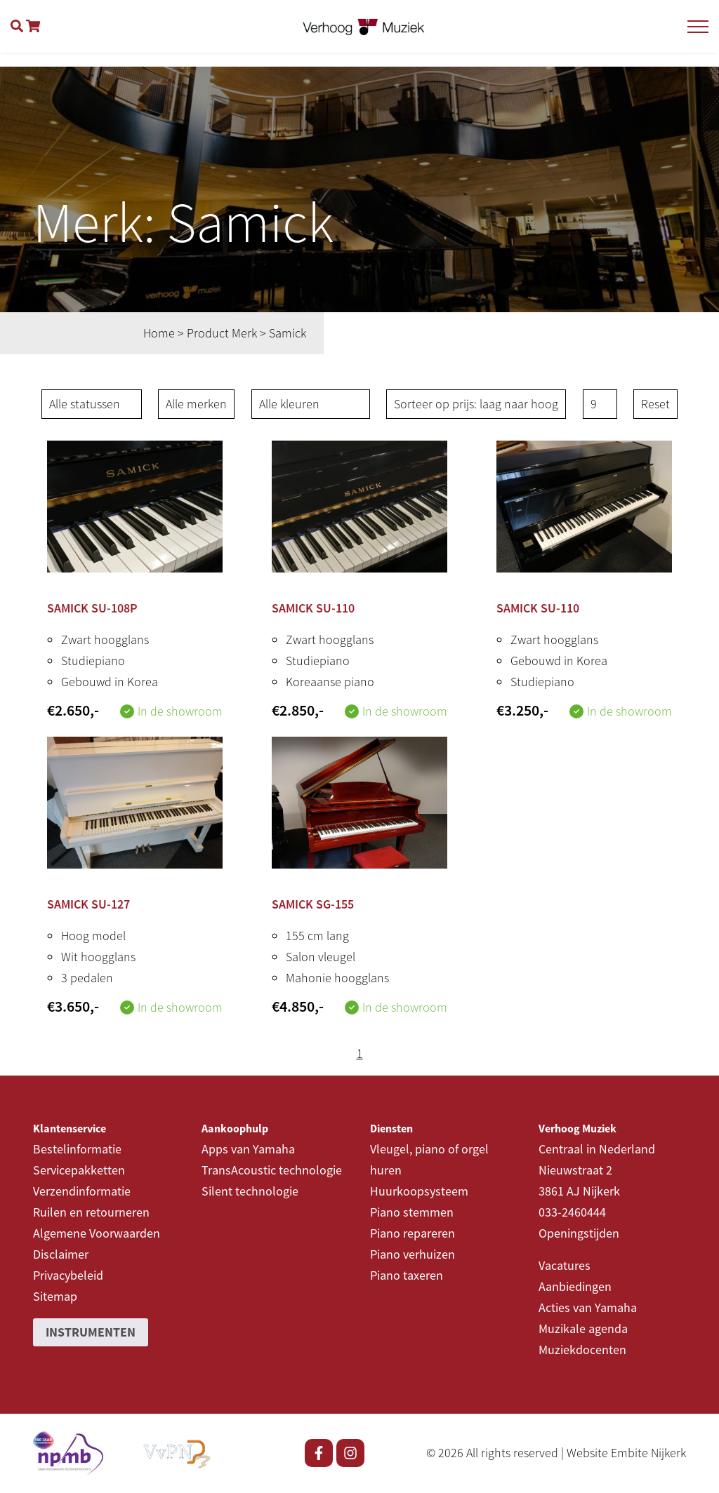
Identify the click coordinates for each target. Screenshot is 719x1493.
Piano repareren (412, 1233)
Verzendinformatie (82, 1191)
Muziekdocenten (582, 1349)
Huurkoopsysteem (419, 1191)
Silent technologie (250, 1191)
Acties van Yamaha (588, 1307)
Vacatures (565, 1265)
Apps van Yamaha (248, 1149)
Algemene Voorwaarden (96, 1233)
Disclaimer (60, 1254)
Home (159, 333)
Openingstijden (579, 1233)
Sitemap (55, 1296)
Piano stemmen (412, 1212)
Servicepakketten (79, 1170)
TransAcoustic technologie (272, 1170)
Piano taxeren (406, 1275)
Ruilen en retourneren (91, 1212)
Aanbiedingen (575, 1286)
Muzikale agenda (583, 1328)
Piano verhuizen (412, 1254)
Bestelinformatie (77, 1149)
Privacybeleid (68, 1275)
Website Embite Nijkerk (626, 1453)
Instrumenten (91, 1332)
